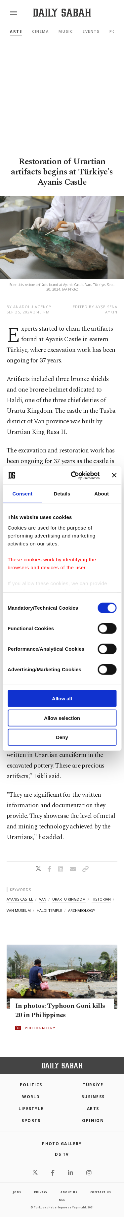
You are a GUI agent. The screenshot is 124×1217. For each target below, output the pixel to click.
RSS (62, 1199)
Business (93, 1097)
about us (69, 1192)
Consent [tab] (22, 493)
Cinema (40, 31)
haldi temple (49, 910)
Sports (30, 1120)
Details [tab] (62, 493)
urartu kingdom (69, 899)
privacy (41, 1192)
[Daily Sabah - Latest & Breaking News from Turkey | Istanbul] (62, 13)
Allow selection (62, 718)
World (31, 1097)
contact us (100, 1192)
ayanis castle (20, 899)
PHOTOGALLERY (40, 1028)
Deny (62, 737)
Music (66, 31)
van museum (19, 910)
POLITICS (31, 1085)
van (42, 899)
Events (91, 31)
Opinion (93, 1120)
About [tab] (101, 493)
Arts (16, 31)
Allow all (62, 698)
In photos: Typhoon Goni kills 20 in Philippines (60, 1010)
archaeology (81, 910)
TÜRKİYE (93, 1085)
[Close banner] (114, 475)
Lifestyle (31, 1108)
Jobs (17, 1192)
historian (101, 899)
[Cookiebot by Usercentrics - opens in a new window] (74, 475)
